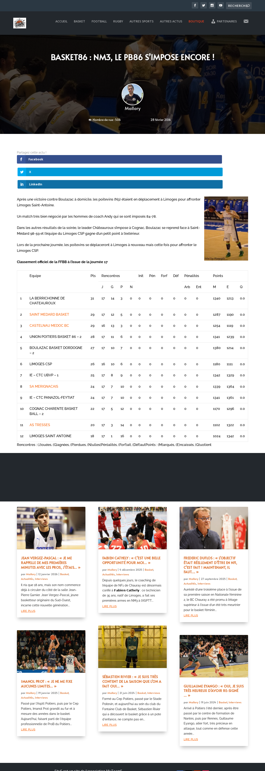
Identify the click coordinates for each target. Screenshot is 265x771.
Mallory (132, 111)
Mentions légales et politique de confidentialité (88, 760)
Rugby (118, 24)
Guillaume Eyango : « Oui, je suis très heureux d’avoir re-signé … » (214, 669)
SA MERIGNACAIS (44, 364)
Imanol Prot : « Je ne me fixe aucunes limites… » (46, 661)
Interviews (41, 557)
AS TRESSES (40, 403)
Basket (79, 24)
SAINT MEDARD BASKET (49, 292)
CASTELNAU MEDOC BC (49, 304)
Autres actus (171, 24)
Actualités (27, 557)
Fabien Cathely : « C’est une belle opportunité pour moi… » (131, 538)
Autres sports (141, 24)
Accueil (61, 24)
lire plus (28, 588)
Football (99, 24)
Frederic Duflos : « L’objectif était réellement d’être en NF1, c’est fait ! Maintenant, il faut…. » (210, 543)
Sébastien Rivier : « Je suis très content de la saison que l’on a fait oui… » (131, 659)
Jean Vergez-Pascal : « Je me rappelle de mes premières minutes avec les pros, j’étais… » (51, 541)
